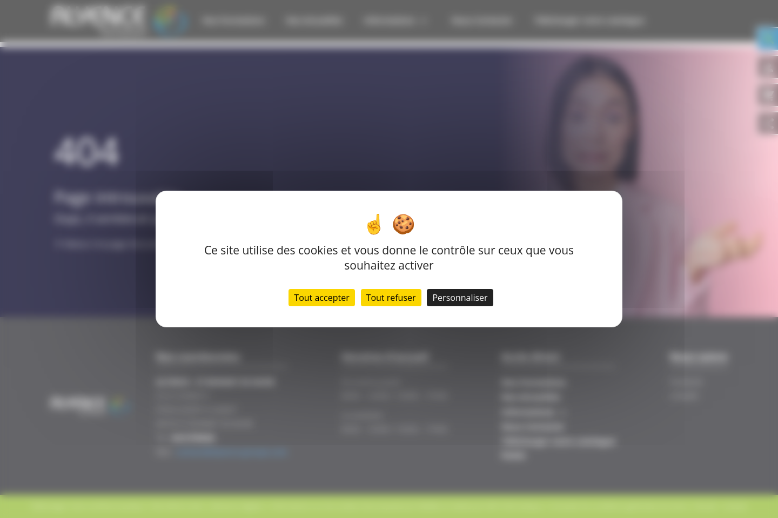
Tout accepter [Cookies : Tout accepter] (321, 298)
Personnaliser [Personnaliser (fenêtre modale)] (459, 298)
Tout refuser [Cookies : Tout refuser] (391, 298)
